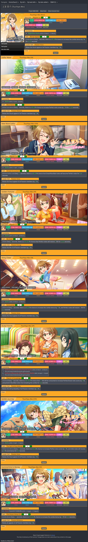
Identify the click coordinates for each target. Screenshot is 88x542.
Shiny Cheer (6, 258)
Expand (56, 53)
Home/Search (13, 2)
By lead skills (32, 2)
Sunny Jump (10, 305)
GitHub (53, 535)
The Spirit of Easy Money (14, 446)
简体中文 (53, 2)
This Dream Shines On (14, 514)
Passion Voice (39, 45)
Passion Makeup (16, 111)
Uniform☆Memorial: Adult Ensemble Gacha (19, 373)
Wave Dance (11, 105)
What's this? (10, 540)
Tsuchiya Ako (35, 15)
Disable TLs (4, 540)
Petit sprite (4, 46)
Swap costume (19, 40)
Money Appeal (34, 37)
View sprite (4, 43)
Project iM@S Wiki (33, 11)
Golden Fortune (8, 192)
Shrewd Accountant (13, 171)
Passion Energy (16, 245)
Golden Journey (8, 399)
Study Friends (7, 326)
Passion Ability (16, 386)
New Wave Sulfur (8, 123)
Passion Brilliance (17, 520)
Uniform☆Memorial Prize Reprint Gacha (18, 370)
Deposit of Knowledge (14, 378)
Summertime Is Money (11, 467)
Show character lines (53, 11)
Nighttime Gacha (34, 33)
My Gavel (10, 239)
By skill (22, 2)
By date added (43, 2)
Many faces (43, 11)
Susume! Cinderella (15, 511)
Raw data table (5, 49)
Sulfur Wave (6, 57)
